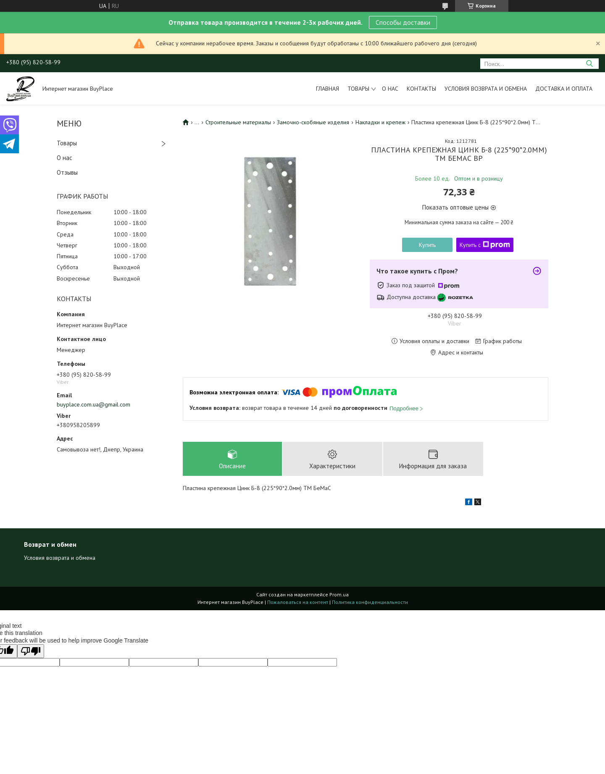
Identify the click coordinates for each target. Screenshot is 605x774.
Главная (327, 88)
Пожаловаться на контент (297, 602)
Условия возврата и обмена (486, 88)
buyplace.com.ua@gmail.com (93, 404)
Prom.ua (339, 595)
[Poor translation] (30, 652)
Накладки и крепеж (380, 122)
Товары (358, 88)
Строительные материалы (238, 122)
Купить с (485, 245)
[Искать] (589, 63)
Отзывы (67, 172)
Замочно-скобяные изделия (313, 122)
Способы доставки (403, 22)
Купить (427, 245)
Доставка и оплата (563, 88)
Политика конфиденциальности (370, 602)
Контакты (421, 88)
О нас (390, 88)
